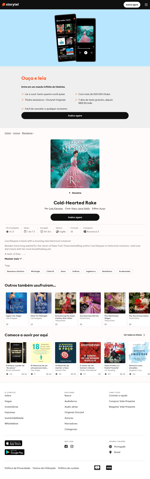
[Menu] (146, 5)
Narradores (71, 423)
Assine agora (132, 5)
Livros (16, 133)
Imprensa (10, 412)
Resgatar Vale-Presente (122, 406)
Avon (102, 208)
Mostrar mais (13, 258)
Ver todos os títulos (134, 335)
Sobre (8, 395)
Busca (68, 395)
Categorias (71, 429)
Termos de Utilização (44, 468)
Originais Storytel (74, 412)
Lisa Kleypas (56, 208)
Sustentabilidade (14, 417)
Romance (27, 133)
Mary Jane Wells (80, 208)
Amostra (75, 192)
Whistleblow (11, 423)
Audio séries (71, 406)
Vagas (8, 401)
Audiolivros (71, 401)
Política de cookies (68, 468)
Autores (69, 417)
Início (8, 133)
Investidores (11, 406)
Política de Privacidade (17, 468)
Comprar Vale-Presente (122, 401)
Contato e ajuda (118, 395)
